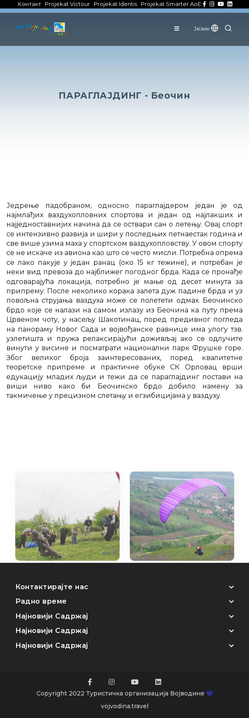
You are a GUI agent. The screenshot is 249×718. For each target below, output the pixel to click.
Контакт (29, 3)
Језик (206, 28)
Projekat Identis (115, 3)
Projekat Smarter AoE (171, 3)
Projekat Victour (67, 3)
